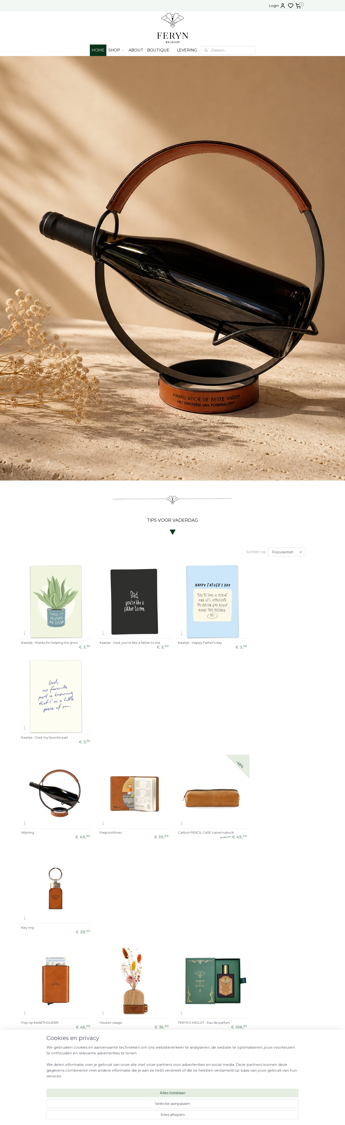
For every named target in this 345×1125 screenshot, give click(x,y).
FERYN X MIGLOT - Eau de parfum (203, 831)
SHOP (116, 50)
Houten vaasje (110, 831)
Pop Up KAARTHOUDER (39, 831)
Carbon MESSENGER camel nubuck (49, 925)
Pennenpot (186, 925)
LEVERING (187, 50)
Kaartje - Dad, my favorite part (278, 642)
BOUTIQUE (158, 50)
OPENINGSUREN (278, 1052)
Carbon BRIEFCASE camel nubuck (281, 831)
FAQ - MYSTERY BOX (276, 1067)
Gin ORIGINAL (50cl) (36, 1020)
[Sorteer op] (286, 552)
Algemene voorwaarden (278, 1087)
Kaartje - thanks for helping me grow (49, 642)
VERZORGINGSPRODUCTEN (278, 1082)
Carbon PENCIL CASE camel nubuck (205, 736)
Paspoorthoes (110, 736)
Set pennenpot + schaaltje (119, 925)
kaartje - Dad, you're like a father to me (129, 642)
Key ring (261, 736)
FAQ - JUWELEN (278, 1072)
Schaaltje (262, 925)
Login (277, 6)
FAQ (278, 1062)
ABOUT (136, 50)
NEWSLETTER (278, 1077)
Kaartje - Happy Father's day (199, 642)
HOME (98, 50)
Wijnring (27, 736)
